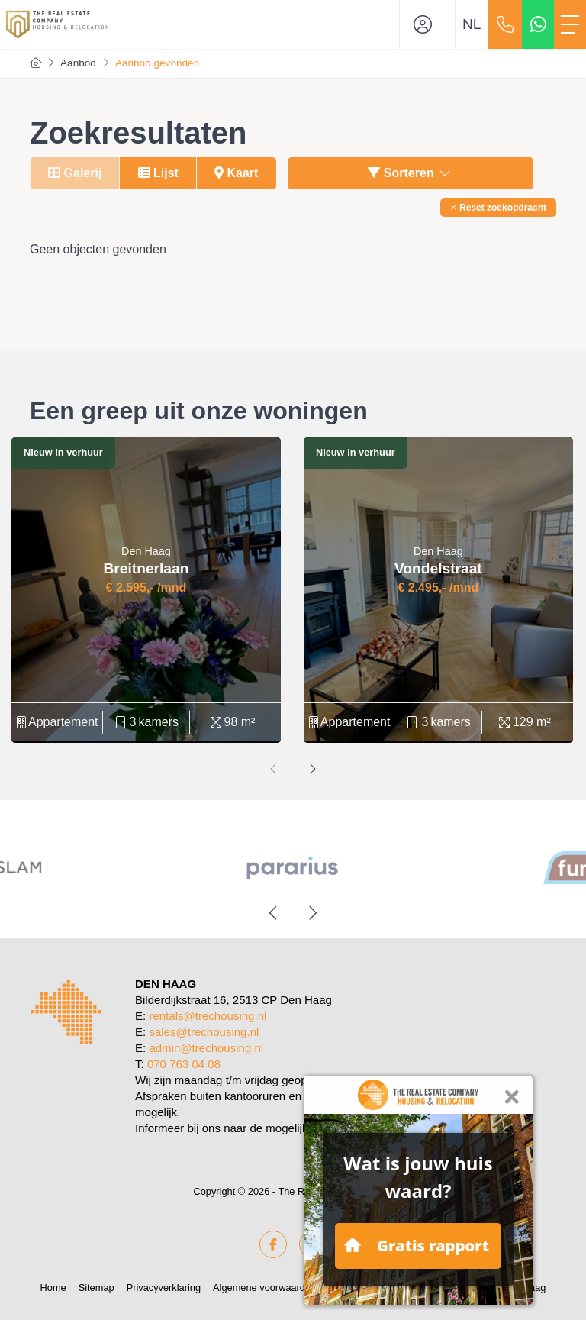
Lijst (158, 172)
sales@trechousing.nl (204, 1031)
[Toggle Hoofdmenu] (570, 24)
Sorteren (410, 172)
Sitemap (96, 1287)
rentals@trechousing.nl (207, 1015)
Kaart (236, 172)
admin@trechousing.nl (206, 1047)
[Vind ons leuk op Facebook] (273, 1244)
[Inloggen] (427, 24)
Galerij (74, 172)
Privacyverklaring (164, 1287)
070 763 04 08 (184, 1063)
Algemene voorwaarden (264, 1287)
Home (53, 1287)
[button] (498, 207)
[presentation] (274, 769)
